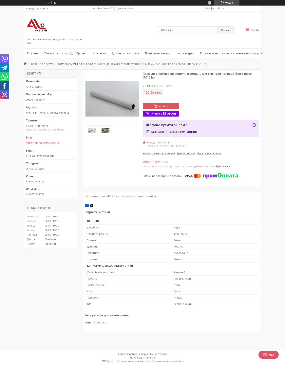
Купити (163, 106)
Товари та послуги (56, 53)
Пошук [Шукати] (225, 30)
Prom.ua (162, 354)
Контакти (99, 53)
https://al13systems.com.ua (42, 143)
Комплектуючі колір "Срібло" (76, 63)
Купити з (163, 113)
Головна (32, 53)
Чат (268, 354)
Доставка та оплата (125, 53)
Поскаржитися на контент (134, 361)
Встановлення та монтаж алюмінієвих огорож (231, 53)
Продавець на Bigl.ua (142, 357)
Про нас (81, 53)
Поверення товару (157, 53)
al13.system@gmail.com (40, 155)
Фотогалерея (185, 53)
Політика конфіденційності (167, 361)
